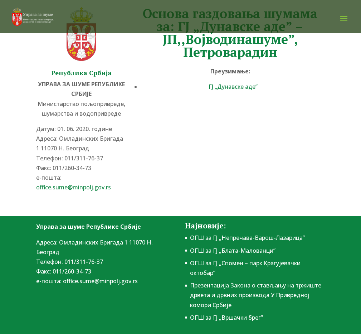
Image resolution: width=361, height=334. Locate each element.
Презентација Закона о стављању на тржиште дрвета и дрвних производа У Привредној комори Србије (255, 295)
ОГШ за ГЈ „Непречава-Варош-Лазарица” (247, 238)
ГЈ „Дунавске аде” (233, 87)
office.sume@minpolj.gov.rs (73, 187)
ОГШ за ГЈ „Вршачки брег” (226, 317)
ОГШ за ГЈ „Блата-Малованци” (232, 251)
